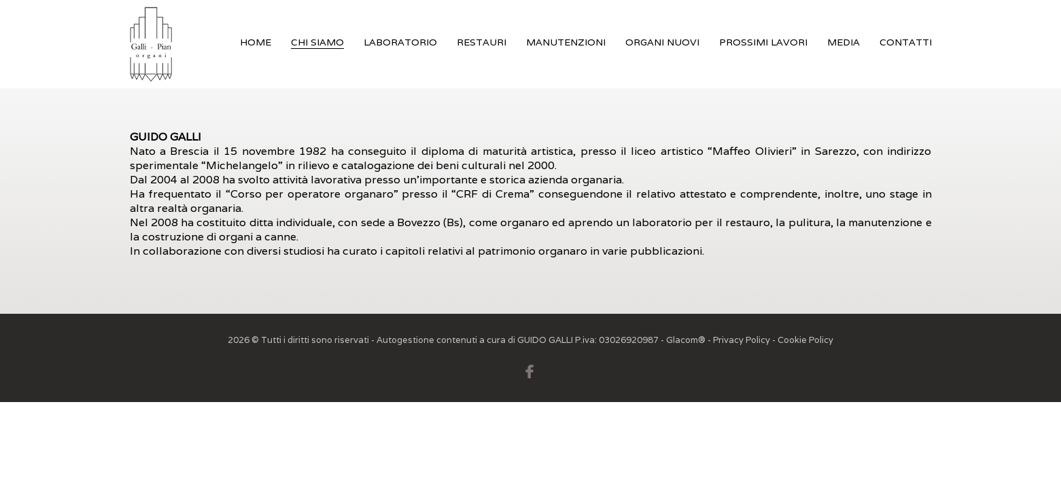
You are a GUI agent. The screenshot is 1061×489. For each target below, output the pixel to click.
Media (843, 42)
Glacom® (686, 340)
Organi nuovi (662, 42)
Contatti (906, 42)
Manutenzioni (566, 42)
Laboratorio (400, 42)
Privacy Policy (741, 340)
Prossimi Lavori (763, 42)
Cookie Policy (805, 340)
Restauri (481, 42)
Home (255, 42)
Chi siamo (317, 42)
